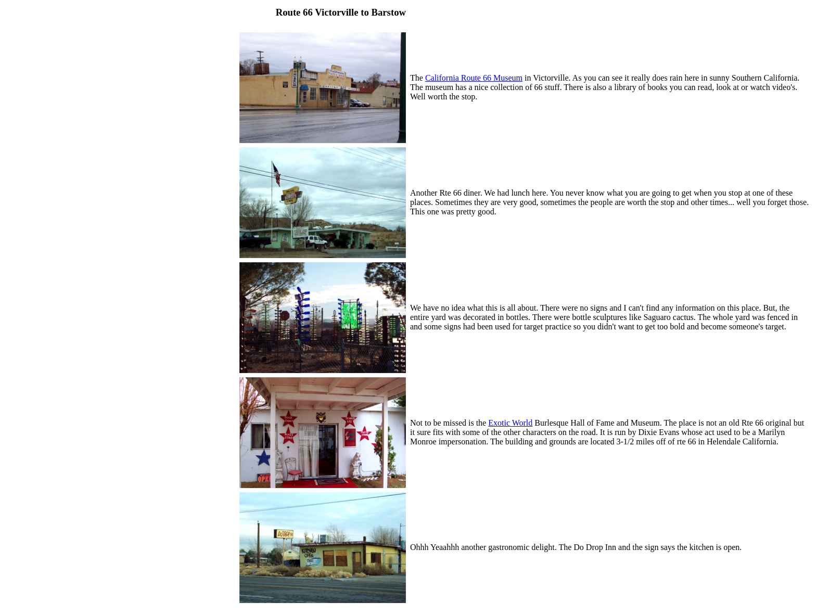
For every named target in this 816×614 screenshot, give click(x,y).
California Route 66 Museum (473, 77)
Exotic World (510, 422)
